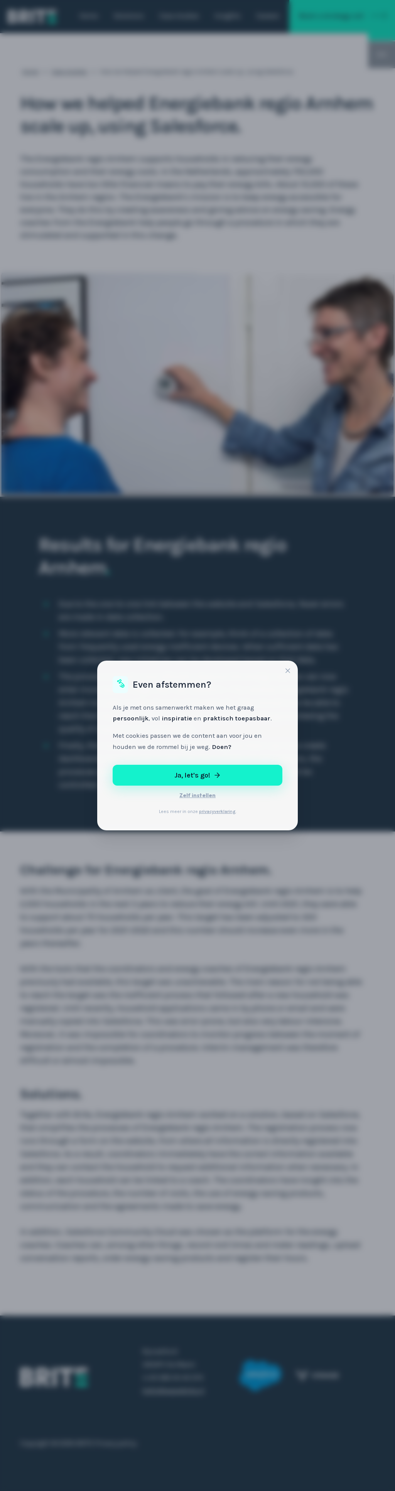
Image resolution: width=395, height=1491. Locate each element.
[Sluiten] (288, 671)
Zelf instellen (197, 795)
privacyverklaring (217, 811)
